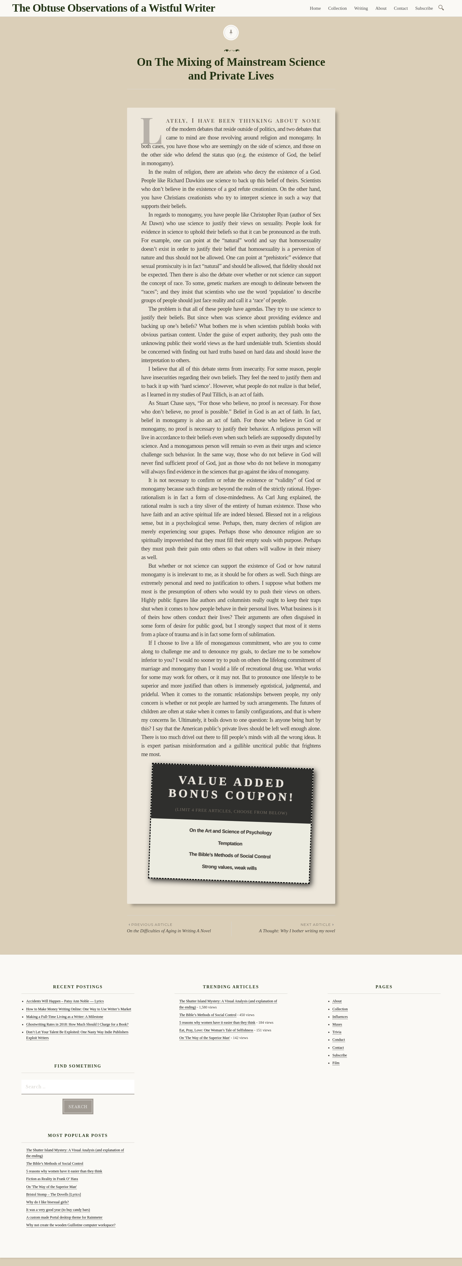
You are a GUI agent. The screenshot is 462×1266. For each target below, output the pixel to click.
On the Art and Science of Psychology (231, 831)
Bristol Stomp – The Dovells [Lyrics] (53, 1193)
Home (315, 8)
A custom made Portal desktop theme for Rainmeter (64, 1217)
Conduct (338, 1040)
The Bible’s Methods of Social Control (230, 855)
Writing (361, 8)
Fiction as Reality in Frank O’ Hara (52, 1178)
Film (336, 1063)
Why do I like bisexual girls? (47, 1201)
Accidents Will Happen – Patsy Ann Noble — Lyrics (65, 1001)
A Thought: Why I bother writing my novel (283, 927)
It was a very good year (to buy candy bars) (58, 1209)
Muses (337, 1024)
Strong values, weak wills (229, 867)
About (381, 8)
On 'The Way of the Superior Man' (51, 1186)
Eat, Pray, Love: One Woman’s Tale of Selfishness (216, 1030)
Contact (401, 8)
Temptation (230, 844)
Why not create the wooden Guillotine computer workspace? (71, 1224)
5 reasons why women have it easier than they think (64, 1170)
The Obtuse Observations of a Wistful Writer (113, 8)
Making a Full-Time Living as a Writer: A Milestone (64, 1017)
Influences (340, 1017)
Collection (337, 8)
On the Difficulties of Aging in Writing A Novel (179, 927)
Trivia (336, 1032)
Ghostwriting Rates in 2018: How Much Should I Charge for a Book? (77, 1024)
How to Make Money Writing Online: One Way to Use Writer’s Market (78, 1009)
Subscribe (424, 8)
